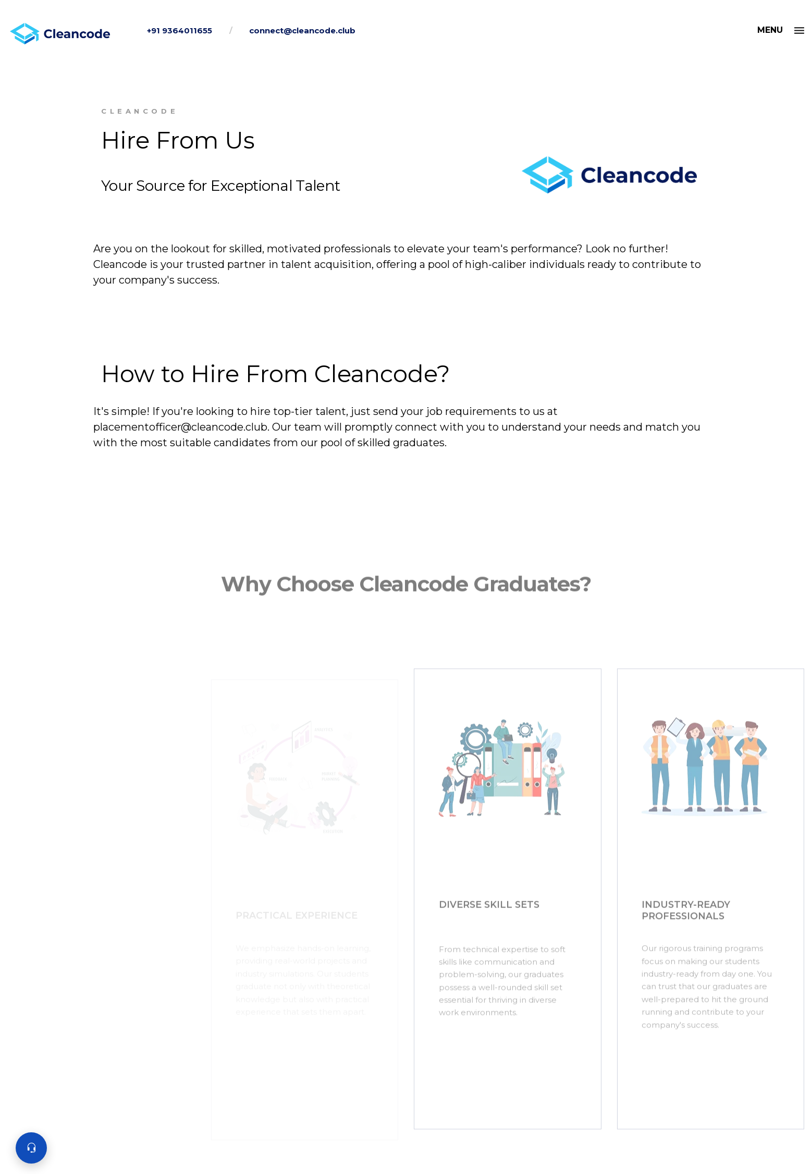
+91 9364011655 (179, 30)
